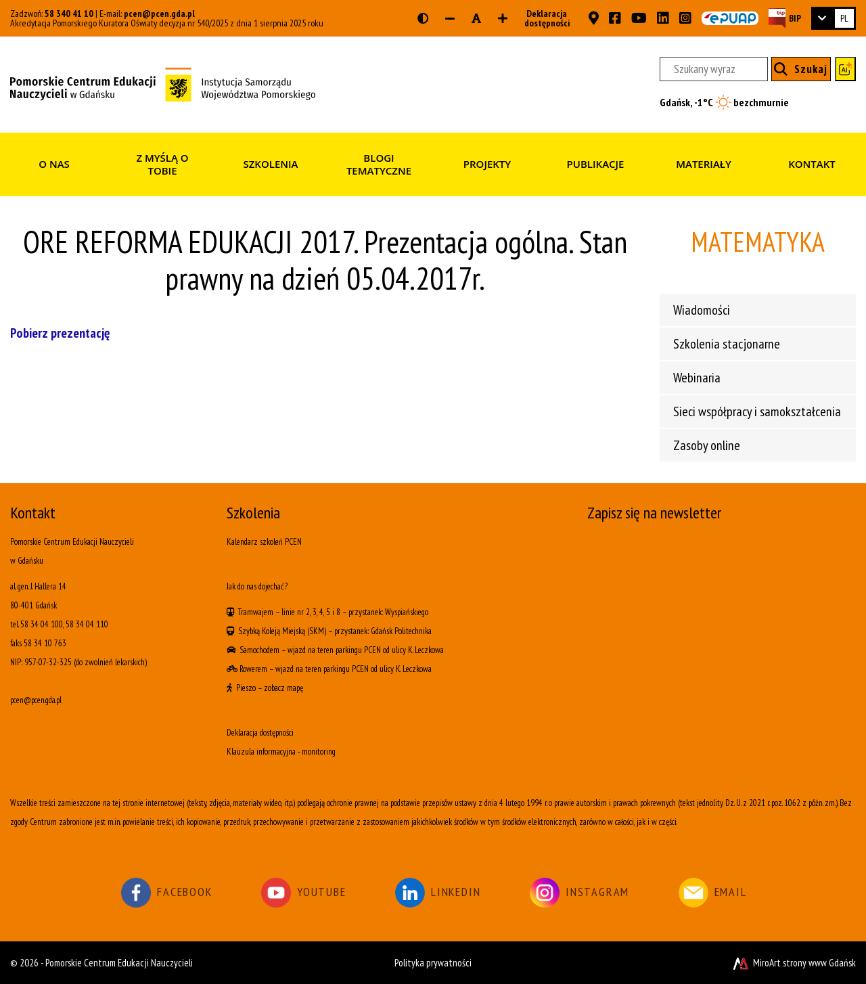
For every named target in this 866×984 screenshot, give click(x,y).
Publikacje (595, 164)
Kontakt (812, 164)
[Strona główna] (162, 83)
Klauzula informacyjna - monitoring (281, 751)
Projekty (487, 164)
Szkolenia (270, 164)
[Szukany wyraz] (714, 69)
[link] (833, 18)
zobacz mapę (283, 688)
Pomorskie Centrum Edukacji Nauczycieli (119, 962)
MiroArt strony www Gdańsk (793, 962)
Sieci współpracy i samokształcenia (757, 411)
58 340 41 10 (69, 13)
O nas (54, 164)
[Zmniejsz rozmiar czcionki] (450, 18)
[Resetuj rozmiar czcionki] (476, 18)
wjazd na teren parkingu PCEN (334, 650)
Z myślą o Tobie (162, 164)
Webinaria (697, 377)
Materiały (703, 164)
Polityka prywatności (433, 962)
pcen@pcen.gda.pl (159, 13)
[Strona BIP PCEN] (785, 18)
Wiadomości (701, 310)
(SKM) (316, 631)
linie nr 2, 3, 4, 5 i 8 (310, 612)
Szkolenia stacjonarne (726, 344)
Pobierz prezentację (60, 333)
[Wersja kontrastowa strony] (422, 18)
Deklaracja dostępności (543, 18)
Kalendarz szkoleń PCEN (264, 541)
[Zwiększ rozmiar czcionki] (502, 18)
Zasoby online (706, 445)
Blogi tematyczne (378, 164)
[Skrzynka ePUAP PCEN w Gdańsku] (730, 18)
